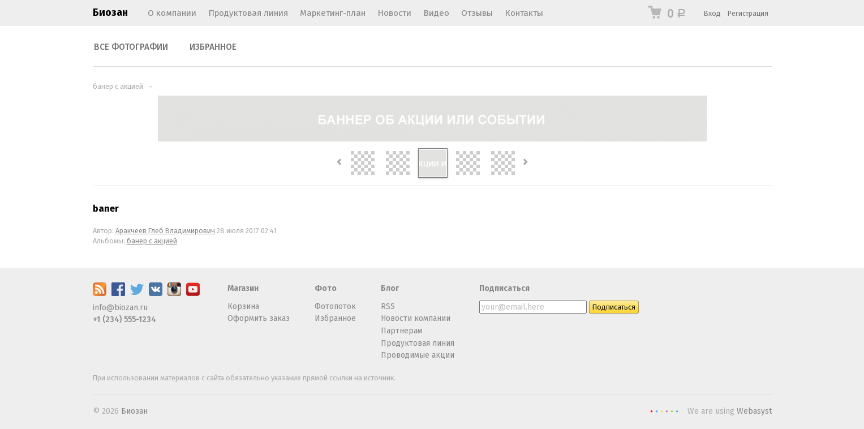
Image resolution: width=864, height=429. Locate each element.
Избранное (213, 47)
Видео (436, 13)
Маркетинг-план (333, 13)
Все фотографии (131, 47)
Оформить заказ (258, 318)
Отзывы (477, 13)
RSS (388, 306)
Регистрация (748, 13)
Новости (394, 13)
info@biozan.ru (120, 307)
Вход (712, 13)
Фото (326, 288)
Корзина (243, 306)
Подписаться (504, 288)
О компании (172, 13)
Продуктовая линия (248, 13)
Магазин (243, 288)
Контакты (524, 13)
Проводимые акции (417, 355)
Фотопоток (335, 306)
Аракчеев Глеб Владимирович (165, 230)
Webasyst (754, 411)
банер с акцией (118, 86)
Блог (390, 288)
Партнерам (402, 331)
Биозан (110, 12)
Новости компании (415, 318)
